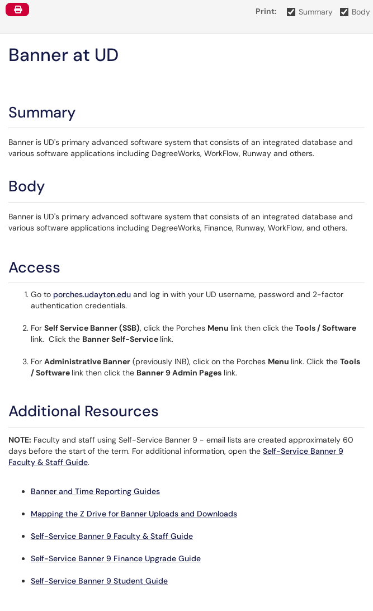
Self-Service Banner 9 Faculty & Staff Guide (112, 536)
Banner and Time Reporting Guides (95, 491)
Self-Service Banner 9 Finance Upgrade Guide (116, 558)
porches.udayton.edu (92, 294)
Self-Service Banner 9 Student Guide (99, 581)
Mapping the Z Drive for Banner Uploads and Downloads (134, 514)
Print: (266, 11)
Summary (310, 12)
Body (355, 12)
